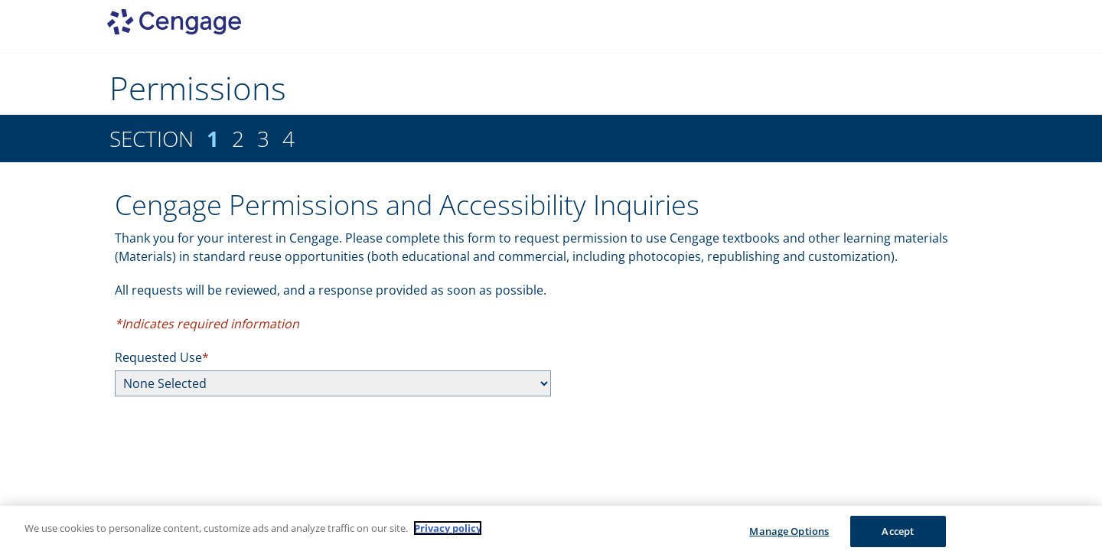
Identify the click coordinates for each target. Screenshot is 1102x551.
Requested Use (158, 357)
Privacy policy (447, 532)
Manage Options (789, 535)
